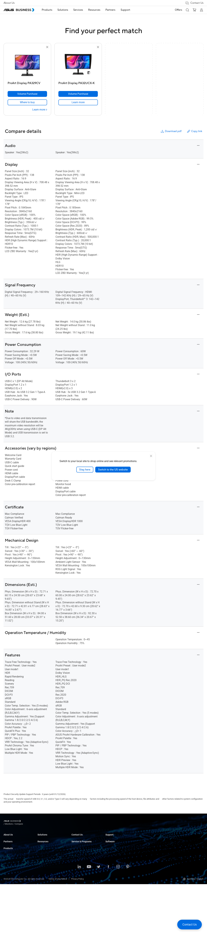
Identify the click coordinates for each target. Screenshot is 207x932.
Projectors (42, 857)
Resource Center (113, 837)
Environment (9, 847)
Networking (43, 881)
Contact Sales (111, 869)
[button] (187, 10)
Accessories (43, 896)
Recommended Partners (15, 864)
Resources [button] (94, 10)
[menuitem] (47, 10)
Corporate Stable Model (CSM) (153, 842)
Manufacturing (78, 862)
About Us (9, 3)
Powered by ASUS (147, 847)
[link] (27, 102)
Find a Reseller (112, 874)
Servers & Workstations (48, 862)
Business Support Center (150, 860)
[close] (151, 456)
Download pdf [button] (170, 131)
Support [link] (125, 10)
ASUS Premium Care (148, 837)
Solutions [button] (63, 10)
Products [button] (47, 10)
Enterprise (76, 842)
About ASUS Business (14, 837)
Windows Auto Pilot (182, 852)
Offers (178, 10)
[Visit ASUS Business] (13, 821)
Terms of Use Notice (57, 927)
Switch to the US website (113, 469)
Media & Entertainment (81, 874)
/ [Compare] (36, 821)
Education (76, 847)
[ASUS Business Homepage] (19, 10)
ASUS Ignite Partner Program (17, 860)
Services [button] (78, 10)
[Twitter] (98, 915)
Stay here (84, 469)
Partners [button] (111, 10)
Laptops (41, 837)
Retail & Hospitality (80, 852)
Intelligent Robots (46, 891)
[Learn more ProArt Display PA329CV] (39, 109)
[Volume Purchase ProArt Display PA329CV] (27, 94)
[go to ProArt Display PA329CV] (27, 64)
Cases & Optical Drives (48, 886)
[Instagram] (118, 915)
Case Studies (111, 842)
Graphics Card (44, 872)
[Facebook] (108, 915)
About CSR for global (13, 842)
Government (77, 884)
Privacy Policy (77, 927)
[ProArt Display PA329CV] (27, 82)
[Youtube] (89, 915)
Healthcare (76, 857)
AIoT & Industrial (45, 876)
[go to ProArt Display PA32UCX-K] (78, 64)
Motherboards (44, 867)
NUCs (40, 847)
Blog (107, 847)
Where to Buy (10, 869)
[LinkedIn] (79, 915)
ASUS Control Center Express (186, 847)
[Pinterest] (127, 915)
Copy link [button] (194, 131)
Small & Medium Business (83, 837)
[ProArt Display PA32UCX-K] (78, 82)
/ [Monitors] (26, 821)
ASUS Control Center (182, 842)
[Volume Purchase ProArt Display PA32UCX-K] (78, 94)
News (108, 852)
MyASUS (177, 837)
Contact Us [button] (194, 3)
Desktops (42, 842)
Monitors (42, 852)
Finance (75, 879)
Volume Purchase (113, 864)
